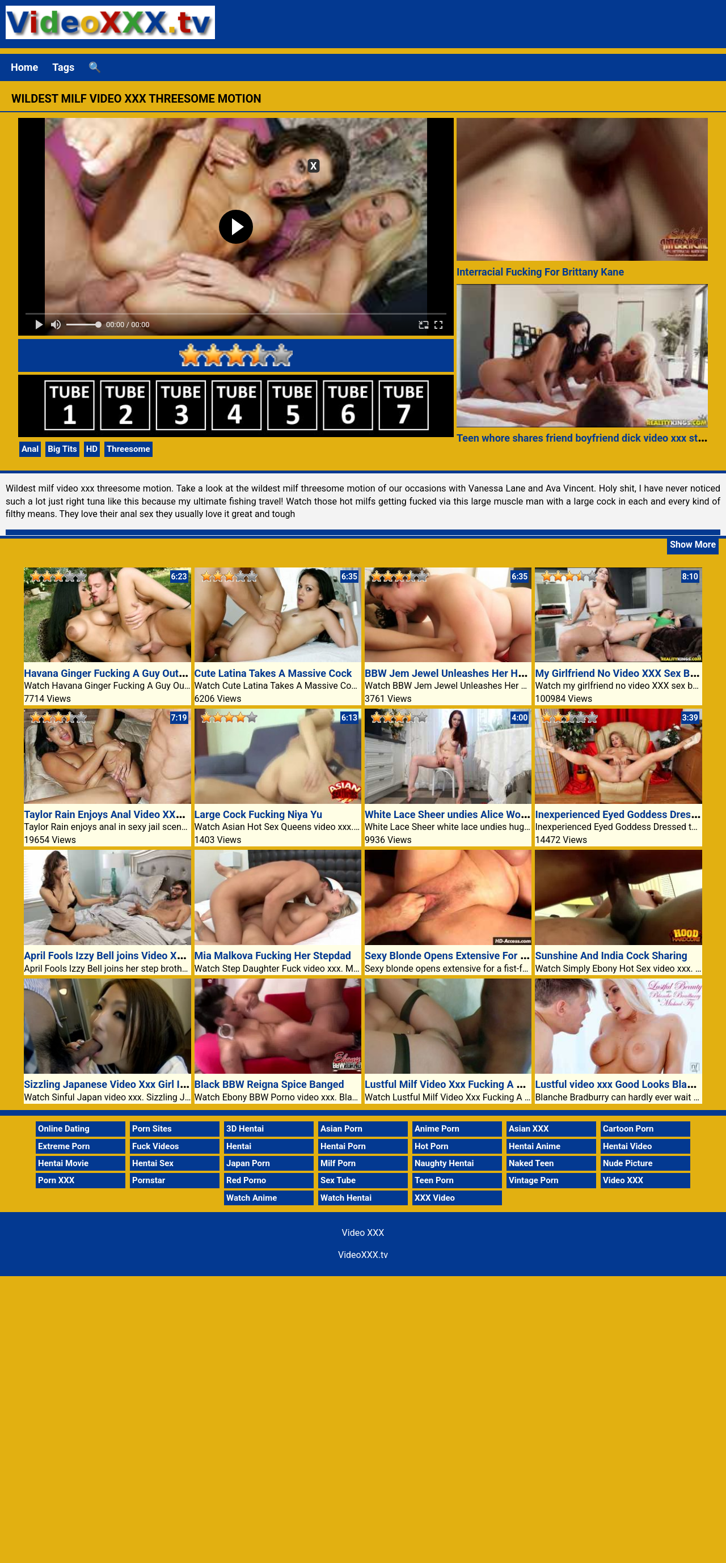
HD (92, 449)
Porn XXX (56, 1180)
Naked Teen (531, 1163)
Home (24, 67)
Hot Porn (432, 1146)
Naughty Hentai (444, 1163)
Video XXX (623, 1180)
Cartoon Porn (628, 1129)
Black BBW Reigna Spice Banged (269, 1084)
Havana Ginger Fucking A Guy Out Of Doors (122, 673)
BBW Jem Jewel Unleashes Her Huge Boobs (466, 673)
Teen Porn (434, 1180)
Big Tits (62, 449)
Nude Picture (628, 1163)
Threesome (128, 449)
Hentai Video (627, 1146)
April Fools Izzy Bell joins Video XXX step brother (136, 955)
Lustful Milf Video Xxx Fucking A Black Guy (463, 1084)
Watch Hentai (346, 1198)
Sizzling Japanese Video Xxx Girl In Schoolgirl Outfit (143, 1084)
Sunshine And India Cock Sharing (611, 955)
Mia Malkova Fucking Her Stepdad (273, 955)
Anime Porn (437, 1129)
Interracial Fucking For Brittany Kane (540, 272)
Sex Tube (338, 1180)
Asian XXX (528, 1129)
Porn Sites (152, 1129)
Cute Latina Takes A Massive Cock (273, 673)
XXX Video (435, 1198)
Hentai (238, 1146)
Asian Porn (341, 1129)
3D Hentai (245, 1129)
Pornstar (148, 1180)
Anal (30, 449)
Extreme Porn (64, 1146)
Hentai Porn (343, 1146)
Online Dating (64, 1129)
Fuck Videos (155, 1146)
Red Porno (246, 1180)
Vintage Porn (534, 1180)
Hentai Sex (153, 1163)
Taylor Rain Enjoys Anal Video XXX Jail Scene (128, 814)
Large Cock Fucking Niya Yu (258, 814)
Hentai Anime (534, 1146)
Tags (63, 67)
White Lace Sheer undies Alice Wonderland (463, 814)
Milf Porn (338, 1163)
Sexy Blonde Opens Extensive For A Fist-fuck (468, 955)
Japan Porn (248, 1163)
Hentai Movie (63, 1163)
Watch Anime (251, 1198)
